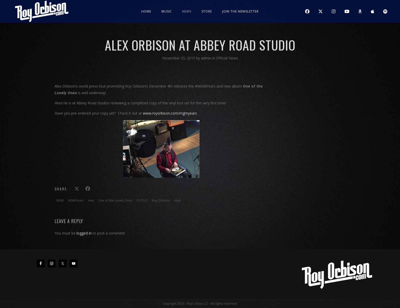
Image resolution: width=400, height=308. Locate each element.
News (186, 11)
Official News (227, 58)
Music (166, 11)
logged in (84, 233)
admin (206, 58)
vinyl (177, 200)
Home (146, 11)
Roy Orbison (161, 200)
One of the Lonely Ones (115, 200)
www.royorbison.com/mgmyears (170, 113)
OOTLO (141, 200)
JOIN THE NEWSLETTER (240, 11)
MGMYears (76, 200)
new (91, 200)
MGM (60, 200)
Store (207, 11)
